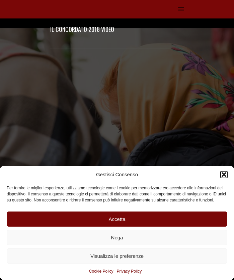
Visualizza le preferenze (117, 256)
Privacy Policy (129, 271)
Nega (117, 237)
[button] (224, 174)
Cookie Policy (101, 271)
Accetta (116, 219)
